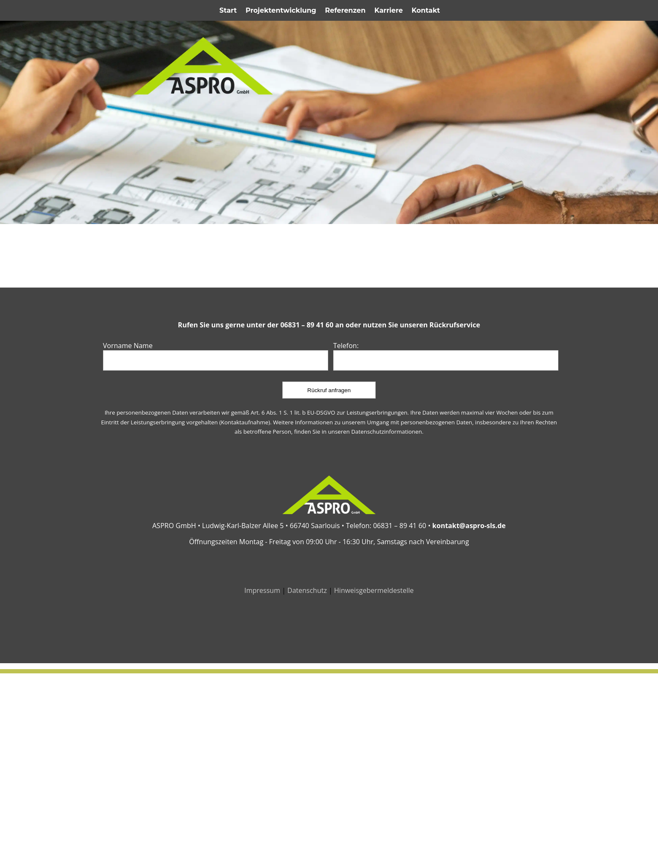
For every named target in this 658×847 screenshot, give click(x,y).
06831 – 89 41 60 (307, 324)
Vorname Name (128, 345)
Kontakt (426, 10)
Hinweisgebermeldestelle (374, 590)
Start (228, 10)
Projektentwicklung (280, 10)
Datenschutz (307, 590)
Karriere (388, 10)
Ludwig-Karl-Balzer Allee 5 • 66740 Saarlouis (271, 525)
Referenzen (345, 10)
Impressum (262, 590)
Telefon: (346, 345)
